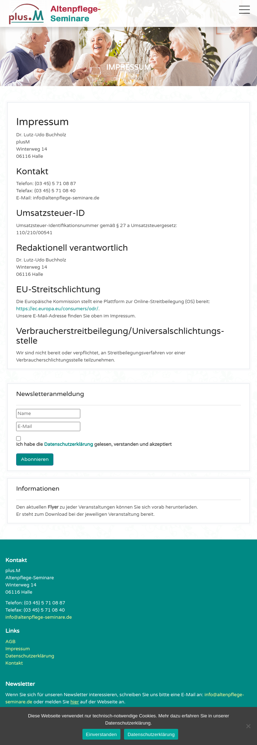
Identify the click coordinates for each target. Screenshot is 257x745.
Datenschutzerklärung (68, 444)
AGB (10, 642)
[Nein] (248, 726)
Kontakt (14, 663)
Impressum (17, 649)
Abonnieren (35, 459)
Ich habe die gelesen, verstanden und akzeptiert (94, 441)
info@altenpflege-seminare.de (38, 617)
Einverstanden (101, 734)
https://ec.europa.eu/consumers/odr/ (57, 309)
